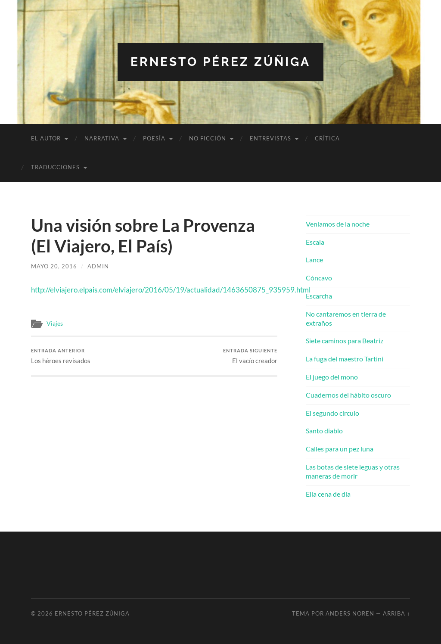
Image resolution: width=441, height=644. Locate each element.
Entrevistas (270, 138)
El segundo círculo (332, 413)
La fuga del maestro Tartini (344, 359)
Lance (314, 259)
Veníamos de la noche (338, 224)
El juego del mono (332, 377)
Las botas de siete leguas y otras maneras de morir (353, 471)
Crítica (327, 138)
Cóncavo (319, 278)
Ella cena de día (328, 494)
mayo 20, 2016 (54, 266)
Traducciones (55, 167)
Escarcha (319, 296)
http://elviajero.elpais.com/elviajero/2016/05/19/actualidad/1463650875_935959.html (171, 289)
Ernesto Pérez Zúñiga (220, 62)
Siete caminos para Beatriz (344, 340)
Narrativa (101, 138)
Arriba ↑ (396, 613)
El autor (46, 138)
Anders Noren (350, 613)
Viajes (55, 323)
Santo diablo (324, 430)
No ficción (207, 138)
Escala (315, 242)
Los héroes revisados (60, 356)
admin (98, 266)
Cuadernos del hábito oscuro (348, 395)
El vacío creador (250, 356)
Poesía (154, 138)
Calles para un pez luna (339, 449)
